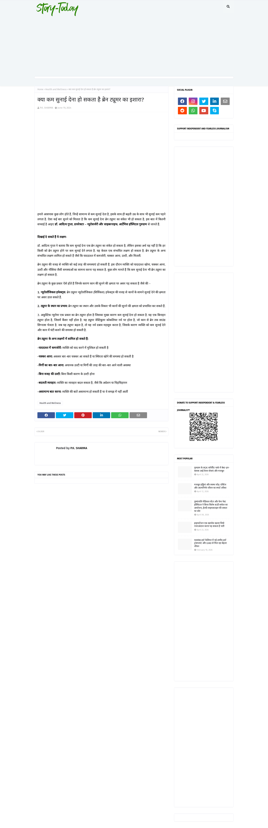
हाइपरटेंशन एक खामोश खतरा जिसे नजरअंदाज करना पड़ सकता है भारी (209, 525)
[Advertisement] (134, 45)
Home (40, 89)
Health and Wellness (56, 89)
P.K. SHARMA (46, 107)
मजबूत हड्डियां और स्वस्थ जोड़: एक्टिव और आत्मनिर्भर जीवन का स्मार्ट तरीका (210, 486)
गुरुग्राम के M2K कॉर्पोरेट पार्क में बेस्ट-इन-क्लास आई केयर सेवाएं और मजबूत (211, 469)
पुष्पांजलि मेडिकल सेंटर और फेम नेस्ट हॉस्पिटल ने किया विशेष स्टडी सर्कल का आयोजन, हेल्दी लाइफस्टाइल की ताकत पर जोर (211, 506)
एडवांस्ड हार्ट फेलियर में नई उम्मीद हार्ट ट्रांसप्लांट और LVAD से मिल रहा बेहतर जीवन (210, 543)
